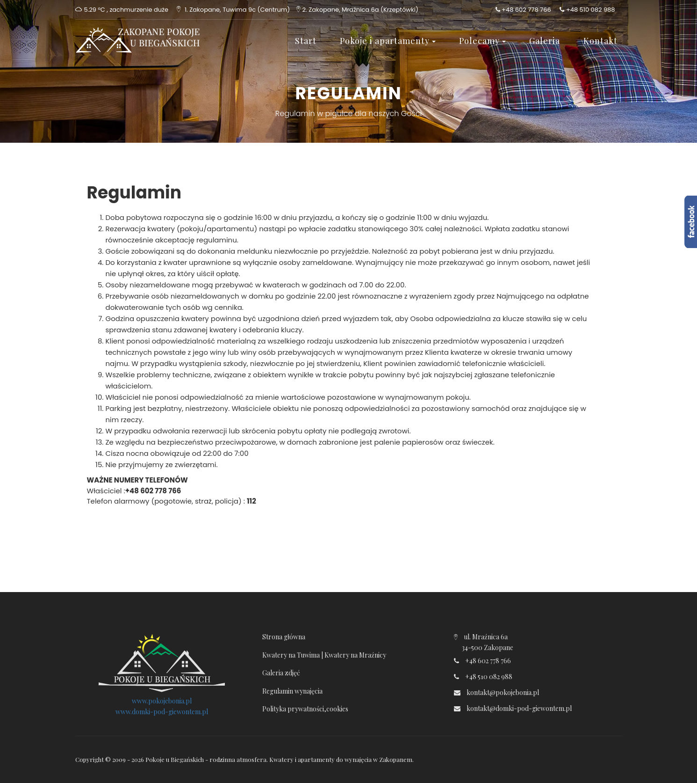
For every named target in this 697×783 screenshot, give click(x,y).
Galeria (544, 40)
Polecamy (482, 40)
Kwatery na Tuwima (291, 655)
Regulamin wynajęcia (292, 691)
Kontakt (600, 40)
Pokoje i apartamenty (388, 40)
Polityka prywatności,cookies (305, 708)
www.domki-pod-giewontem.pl (161, 711)
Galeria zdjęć (281, 672)
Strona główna (283, 636)
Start (305, 40)
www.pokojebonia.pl (162, 700)
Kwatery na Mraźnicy (355, 655)
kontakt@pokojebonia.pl (503, 692)
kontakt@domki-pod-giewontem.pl (519, 708)
